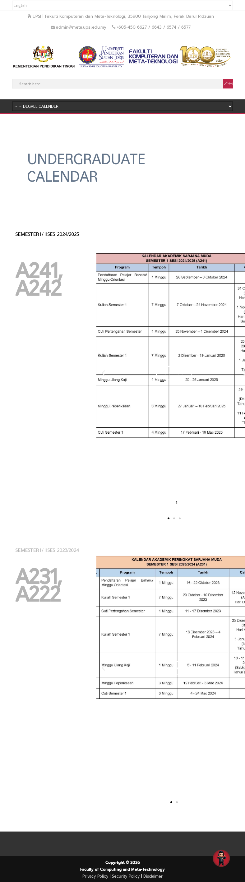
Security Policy (126, 876)
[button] (103, 373)
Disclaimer (153, 876)
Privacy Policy (95, 876)
